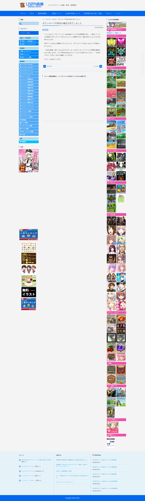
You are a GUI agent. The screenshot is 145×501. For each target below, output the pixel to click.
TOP (43, 19)
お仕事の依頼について (72, 13)
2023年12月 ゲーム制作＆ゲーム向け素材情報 (104, 481)
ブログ (31, 13)
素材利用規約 (42, 13)
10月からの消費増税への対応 (64, 471)
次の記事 (96, 66)
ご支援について (56, 13)
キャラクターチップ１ (28, 466)
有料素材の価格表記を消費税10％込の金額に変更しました (71, 460)
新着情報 (54, 19)
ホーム (23, 13)
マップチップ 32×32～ (28, 480)
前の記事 (49, 66)
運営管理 (48, 19)
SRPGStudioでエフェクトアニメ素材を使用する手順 (36, 460)
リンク (118, 13)
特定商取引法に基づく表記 (93, 13)
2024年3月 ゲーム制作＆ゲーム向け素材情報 (104, 460)
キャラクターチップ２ (28, 475)
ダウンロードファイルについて (64, 482)
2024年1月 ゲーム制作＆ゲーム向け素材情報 (104, 474)
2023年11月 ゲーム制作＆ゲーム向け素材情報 (104, 488)
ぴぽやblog (97, 455)
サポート (109, 13)
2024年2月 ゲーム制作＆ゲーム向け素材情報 (104, 467)
